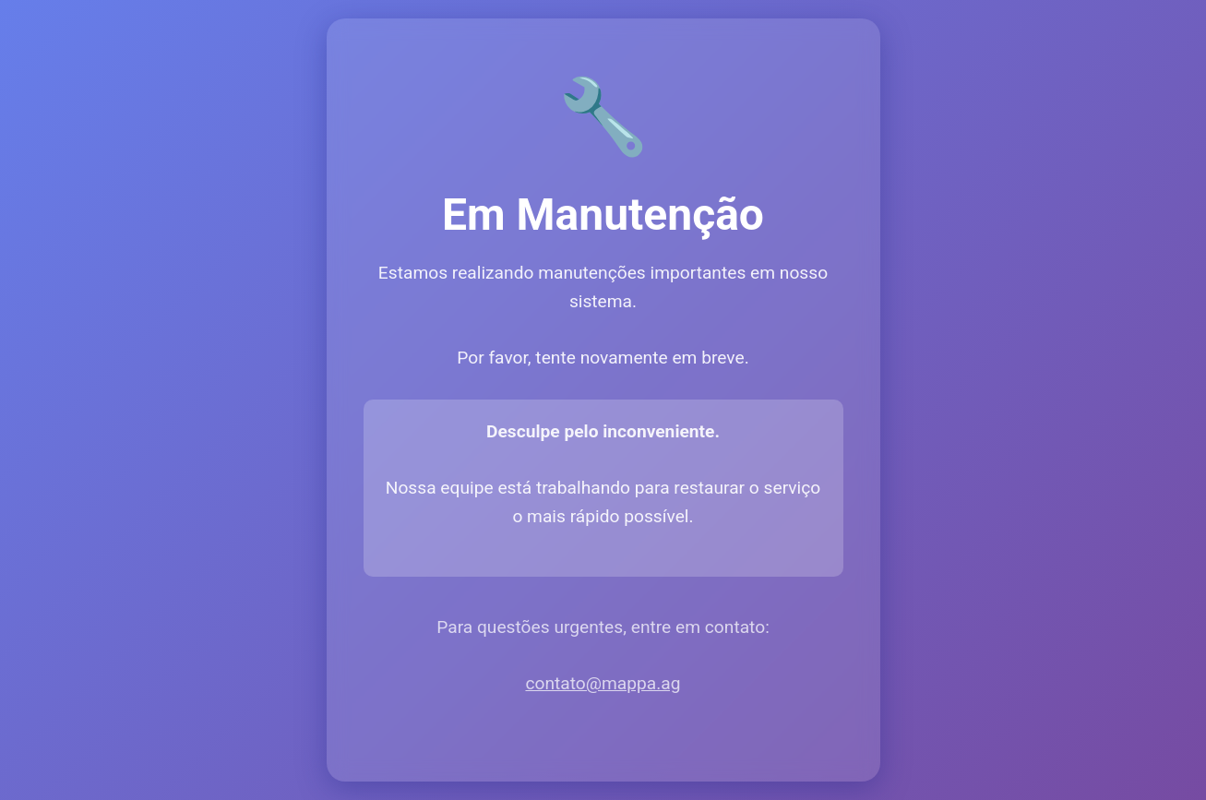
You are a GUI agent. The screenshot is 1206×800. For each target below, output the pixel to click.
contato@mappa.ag (602, 683)
